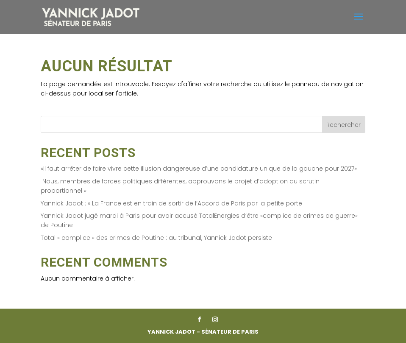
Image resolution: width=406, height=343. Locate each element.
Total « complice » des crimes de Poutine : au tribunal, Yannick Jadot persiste (156, 237)
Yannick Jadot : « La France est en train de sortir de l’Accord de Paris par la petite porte (171, 203)
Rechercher (343, 125)
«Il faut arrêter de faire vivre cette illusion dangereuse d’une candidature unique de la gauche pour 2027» (199, 168)
